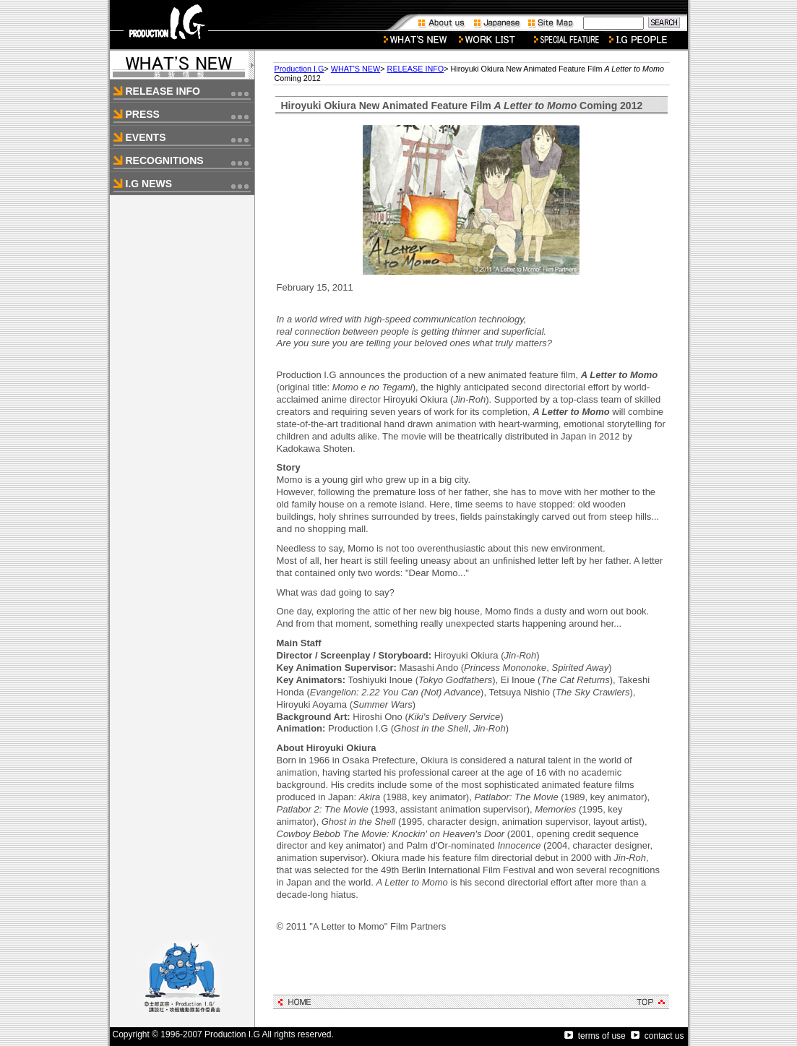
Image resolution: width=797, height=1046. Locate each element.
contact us (657, 1036)
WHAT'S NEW (355, 68)
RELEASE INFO (415, 68)
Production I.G (299, 68)
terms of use (595, 1036)
